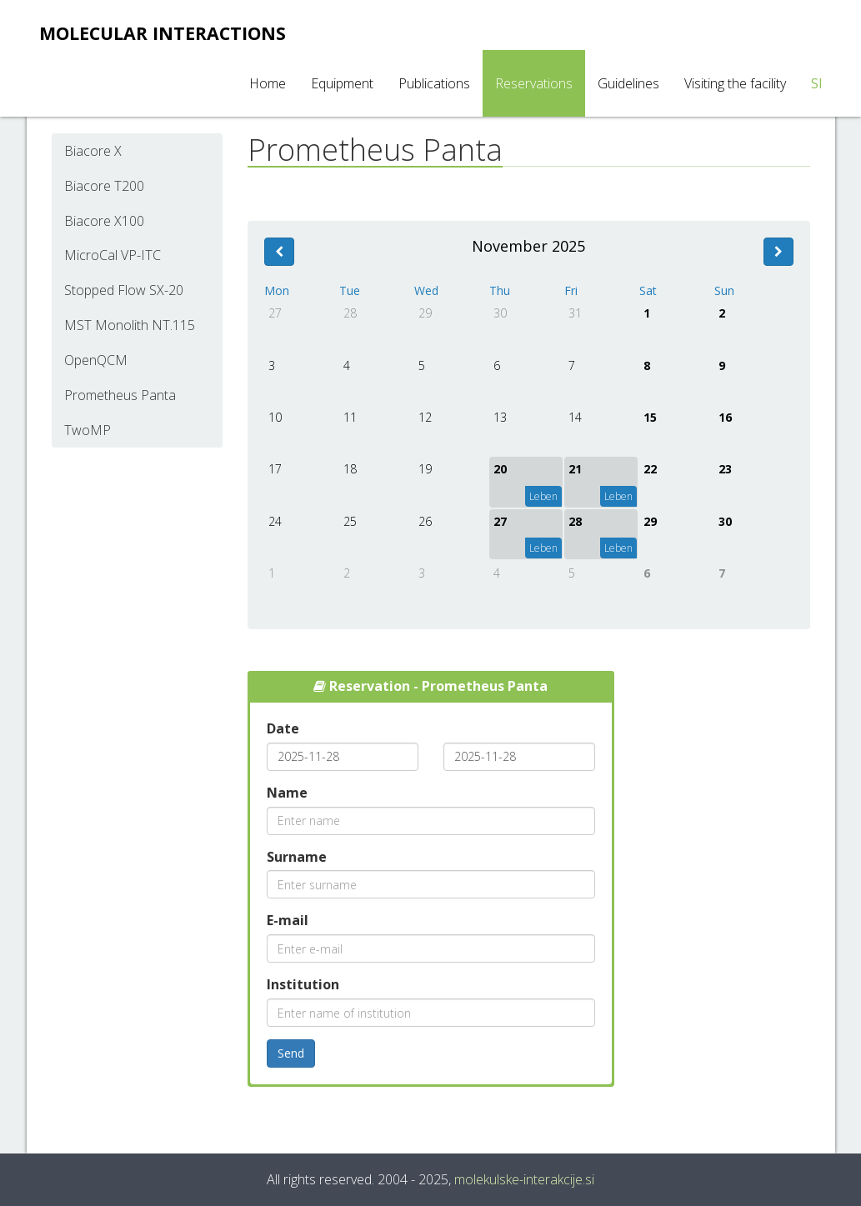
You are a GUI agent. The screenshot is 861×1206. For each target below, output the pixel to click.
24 (275, 521)
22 (650, 469)
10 (275, 417)
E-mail (287, 920)
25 (350, 521)
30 (500, 313)
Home (267, 83)
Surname (297, 857)
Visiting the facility (735, 83)
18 (350, 469)
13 (500, 417)
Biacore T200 (104, 186)
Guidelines (628, 83)
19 (425, 469)
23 (725, 469)
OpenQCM (96, 360)
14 (575, 417)
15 (650, 417)
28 (350, 313)
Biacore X (93, 151)
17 (275, 469)
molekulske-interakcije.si (524, 1179)
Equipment (342, 83)
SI (817, 83)
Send (291, 1053)
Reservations (534, 83)
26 (425, 521)
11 (350, 417)
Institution (303, 984)
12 (425, 417)
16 (725, 417)
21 (575, 469)
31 (575, 313)
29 (425, 313)
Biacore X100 (104, 221)
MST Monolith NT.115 (129, 325)
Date (283, 728)
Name (287, 792)
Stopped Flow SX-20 (123, 290)
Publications (434, 83)
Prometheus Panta (120, 395)
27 (275, 313)
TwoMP (87, 430)
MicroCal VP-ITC (112, 255)
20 (500, 469)
